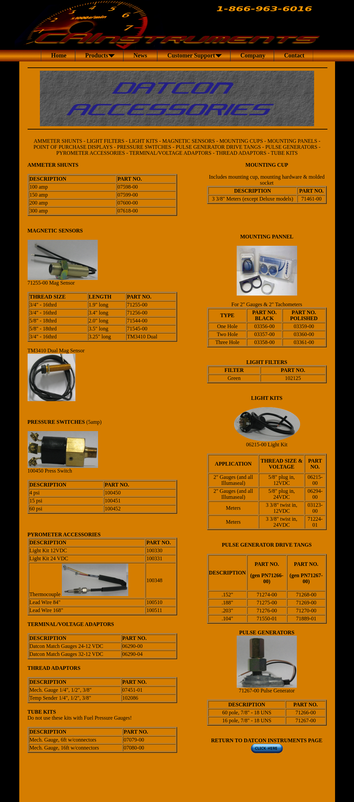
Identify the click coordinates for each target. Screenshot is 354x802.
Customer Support (194, 55)
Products (99, 55)
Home (58, 55)
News (140, 55)
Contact (293, 55)
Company (252, 55)
